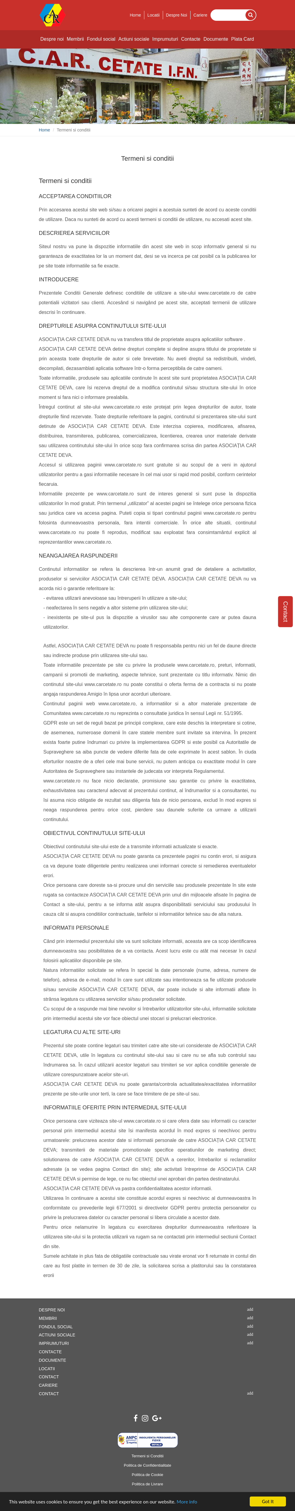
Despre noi (52, 39)
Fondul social (101, 39)
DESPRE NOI (52, 1309)
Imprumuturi (165, 39)
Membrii (75, 39)
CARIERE (48, 1385)
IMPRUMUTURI (54, 1343)
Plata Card (242, 39)
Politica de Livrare (147, 1484)
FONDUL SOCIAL (56, 1326)
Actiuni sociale (133, 39)
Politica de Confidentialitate (147, 1465)
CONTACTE (50, 1351)
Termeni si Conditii (147, 1456)
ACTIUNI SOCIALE (57, 1334)
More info (187, 1502)
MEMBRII (48, 1318)
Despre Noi (176, 15)
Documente (216, 39)
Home (135, 15)
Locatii (153, 15)
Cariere (200, 15)
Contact (285, 611)
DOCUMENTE (52, 1360)
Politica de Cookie (147, 1474)
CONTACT (49, 1376)
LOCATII (47, 1368)
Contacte (190, 39)
